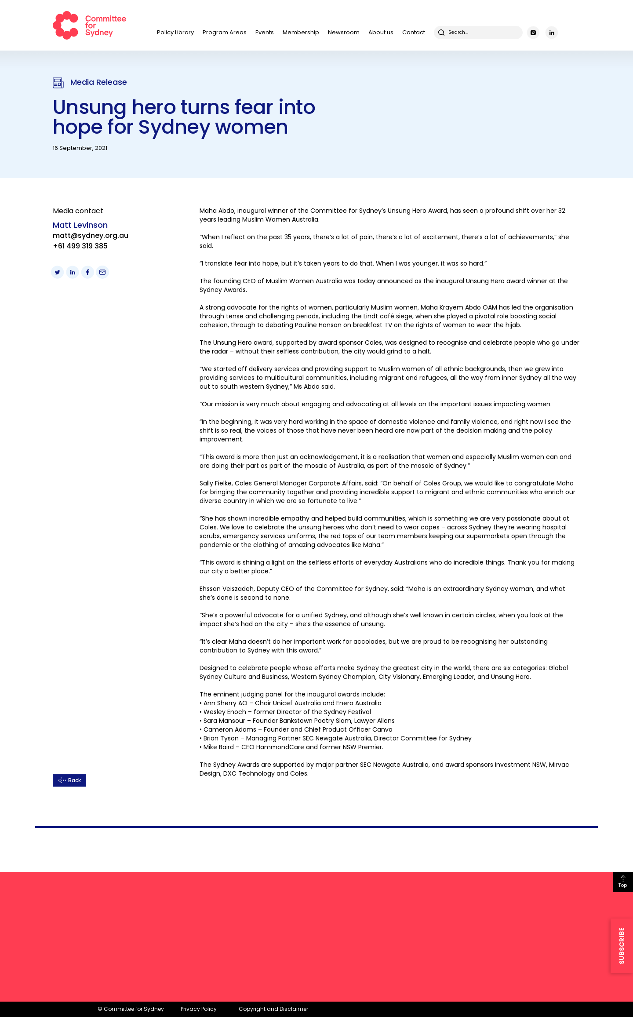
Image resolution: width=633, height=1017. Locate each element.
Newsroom (344, 32)
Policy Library (175, 32)
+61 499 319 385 (80, 246)
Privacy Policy (199, 1009)
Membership (301, 32)
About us (380, 32)
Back (74, 780)
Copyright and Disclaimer (273, 1009)
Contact (413, 32)
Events (264, 32)
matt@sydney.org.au (90, 235)
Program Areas (225, 32)
